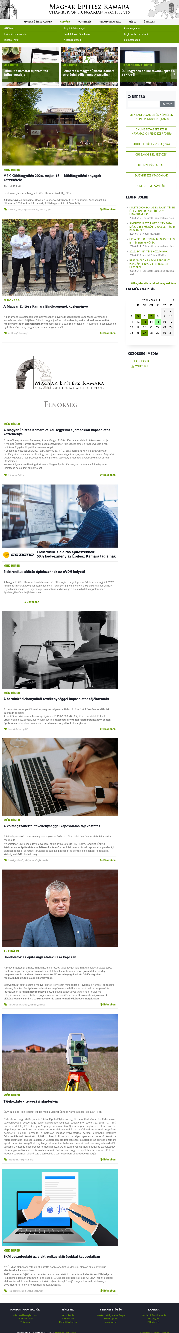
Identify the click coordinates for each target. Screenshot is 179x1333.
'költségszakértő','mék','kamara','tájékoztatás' (28, 860)
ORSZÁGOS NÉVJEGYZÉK (151, 154)
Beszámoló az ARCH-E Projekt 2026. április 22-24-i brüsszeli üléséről (149, 264)
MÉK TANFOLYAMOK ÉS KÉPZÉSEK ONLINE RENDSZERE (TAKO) (151, 117)
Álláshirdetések (72, 39)
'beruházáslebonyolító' (18, 729)
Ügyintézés (84, 22)
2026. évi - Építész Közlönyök (148, 251)
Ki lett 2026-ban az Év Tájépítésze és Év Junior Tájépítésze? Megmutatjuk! (152, 211)
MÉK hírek (9, 28)
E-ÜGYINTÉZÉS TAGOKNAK (151, 175)
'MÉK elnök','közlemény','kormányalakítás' (26, 1005)
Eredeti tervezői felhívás (77, 34)
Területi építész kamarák (154, 1315)
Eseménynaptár (132, 28)
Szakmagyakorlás (110, 22)
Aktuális (65, 22)
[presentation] (5, 74)
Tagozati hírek (11, 39)
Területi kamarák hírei (15, 34)
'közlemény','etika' (16, 475)
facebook (140, 361)
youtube (139, 366)
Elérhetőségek (132, 39)
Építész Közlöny (158, 255)
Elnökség (11, 300)
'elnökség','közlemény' (18, 333)
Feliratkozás (68, 1315)
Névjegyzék (154, 1318)
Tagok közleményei (74, 28)
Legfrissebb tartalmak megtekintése (153, 283)
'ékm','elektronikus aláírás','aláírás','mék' (25, 1291)
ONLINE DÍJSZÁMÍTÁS (151, 186)
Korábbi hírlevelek (68, 1322)
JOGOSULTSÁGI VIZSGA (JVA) (151, 144)
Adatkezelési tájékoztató (25, 1315)
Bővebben (108, 209)
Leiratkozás (68, 1318)
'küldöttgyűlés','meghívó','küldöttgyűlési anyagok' (30, 209)
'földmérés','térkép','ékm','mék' (21, 1160)
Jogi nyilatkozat (25, 1318)
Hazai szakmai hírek (147, 65)
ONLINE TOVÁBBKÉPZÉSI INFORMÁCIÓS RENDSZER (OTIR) (151, 131)
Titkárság (25, 1322)
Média (132, 22)
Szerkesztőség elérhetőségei (111, 1315)
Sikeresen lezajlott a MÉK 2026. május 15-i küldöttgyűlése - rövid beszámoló (152, 227)
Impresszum (111, 1322)
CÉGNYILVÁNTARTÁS (151, 165)
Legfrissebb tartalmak (136, 34)
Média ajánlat (111, 1318)
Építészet (149, 22)
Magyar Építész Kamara (38, 22)
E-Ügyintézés (153, 1322)
